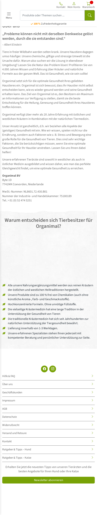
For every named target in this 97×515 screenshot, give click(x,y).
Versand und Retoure (14, 433)
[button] (73, 5)
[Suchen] (90, 15)
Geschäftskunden (12, 392)
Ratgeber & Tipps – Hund (16, 449)
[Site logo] (16, 5)
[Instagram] (52, 369)
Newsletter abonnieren (48, 480)
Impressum (8, 401)
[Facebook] (44, 369)
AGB (4, 409)
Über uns (7, 384)
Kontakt (7, 441)
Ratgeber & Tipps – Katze (16, 458)
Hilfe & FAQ (8, 376)
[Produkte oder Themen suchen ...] (52, 15)
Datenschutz (9, 417)
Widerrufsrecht (10, 425)
